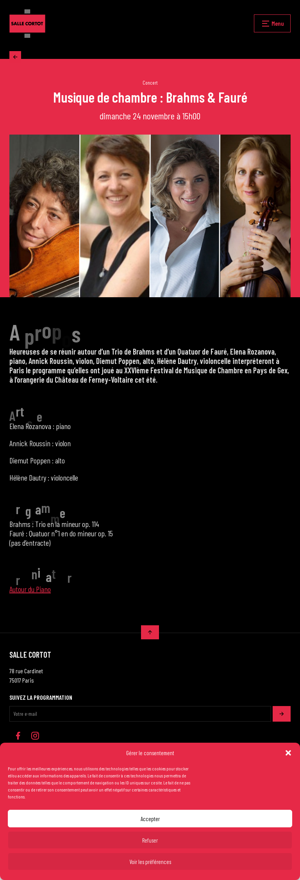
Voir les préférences (150, 861)
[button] (288, 753)
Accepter (150, 818)
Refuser (150, 840)
